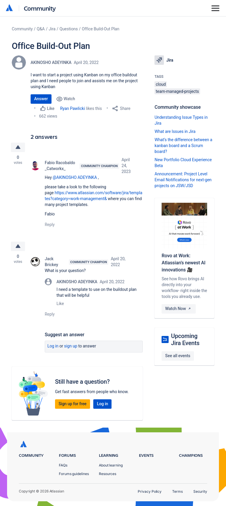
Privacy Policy (150, 491)
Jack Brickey (51, 261)
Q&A (41, 29)
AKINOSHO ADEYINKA (51, 62)
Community (40, 8)
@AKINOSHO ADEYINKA (75, 177)
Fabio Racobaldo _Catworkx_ (60, 165)
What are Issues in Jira (174, 131)
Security (200, 491)
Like (60, 303)
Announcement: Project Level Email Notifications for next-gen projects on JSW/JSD (183, 180)
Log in (53, 346)
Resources (107, 474)
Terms (177, 491)
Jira (52, 29)
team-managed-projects (177, 91)
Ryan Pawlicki (72, 108)
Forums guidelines (74, 474)
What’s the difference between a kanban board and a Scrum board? (183, 145)
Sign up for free (73, 403)
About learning (111, 465)
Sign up (70, 346)
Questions (68, 29)
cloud (161, 84)
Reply (50, 224)
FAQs (63, 465)
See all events (177, 355)
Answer (41, 98)
